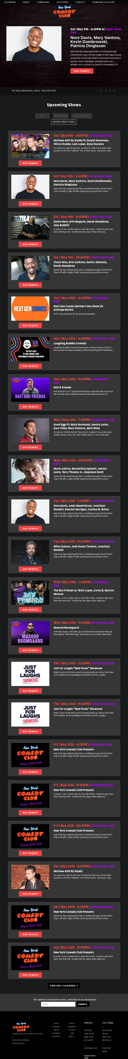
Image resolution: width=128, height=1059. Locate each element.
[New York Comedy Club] (21, 1027)
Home (56, 1023)
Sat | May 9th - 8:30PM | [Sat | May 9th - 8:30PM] (83, 217)
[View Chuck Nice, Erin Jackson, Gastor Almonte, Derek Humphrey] (30, 268)
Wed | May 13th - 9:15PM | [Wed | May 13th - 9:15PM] (84, 623)
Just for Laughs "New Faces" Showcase (78, 668)
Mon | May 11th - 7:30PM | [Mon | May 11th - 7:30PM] (84, 420)
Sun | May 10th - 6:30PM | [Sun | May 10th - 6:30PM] (84, 339)
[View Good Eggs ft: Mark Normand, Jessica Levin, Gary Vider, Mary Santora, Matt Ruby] (30, 430)
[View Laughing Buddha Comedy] (30, 349)
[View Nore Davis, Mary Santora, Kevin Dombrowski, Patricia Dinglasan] (30, 187)
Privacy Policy (18, 1043)
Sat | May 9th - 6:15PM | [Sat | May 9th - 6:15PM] (83, 176)
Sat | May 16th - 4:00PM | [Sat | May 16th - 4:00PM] (84, 866)
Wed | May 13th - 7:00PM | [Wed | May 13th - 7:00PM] (81, 583)
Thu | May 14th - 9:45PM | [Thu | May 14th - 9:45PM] (84, 704)
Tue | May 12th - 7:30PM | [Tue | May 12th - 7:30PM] (84, 501)
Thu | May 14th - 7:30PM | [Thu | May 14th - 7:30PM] (84, 663)
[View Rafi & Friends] (30, 390)
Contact (80, 2)
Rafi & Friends (62, 387)
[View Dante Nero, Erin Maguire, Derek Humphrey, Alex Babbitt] (30, 227)
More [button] (72, 1036)
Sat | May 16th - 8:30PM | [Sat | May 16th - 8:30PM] (84, 947)
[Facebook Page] (101, 90)
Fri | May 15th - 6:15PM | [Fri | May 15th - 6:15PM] (83, 744)
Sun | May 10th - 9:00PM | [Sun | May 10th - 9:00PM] (81, 380)
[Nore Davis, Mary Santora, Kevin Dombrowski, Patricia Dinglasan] (33, 43)
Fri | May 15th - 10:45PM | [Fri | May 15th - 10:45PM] (84, 826)
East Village (81, 116)
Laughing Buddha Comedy (70, 343)
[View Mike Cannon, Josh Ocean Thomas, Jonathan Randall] (30, 552)
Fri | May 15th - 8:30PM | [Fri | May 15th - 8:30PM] (83, 785)
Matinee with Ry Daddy (68, 871)
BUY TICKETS (82, 71)
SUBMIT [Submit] (83, 1004)
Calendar (9, 2)
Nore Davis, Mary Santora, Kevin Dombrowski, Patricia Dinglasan (95, 41)
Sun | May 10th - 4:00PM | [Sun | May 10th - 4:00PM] (81, 299)
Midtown (60, 116)
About (26, 2)
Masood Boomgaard (66, 627)
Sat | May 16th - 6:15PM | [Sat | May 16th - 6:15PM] (83, 907)
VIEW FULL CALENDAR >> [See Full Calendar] (64, 985)
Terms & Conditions (20, 1040)
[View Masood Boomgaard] (30, 633)
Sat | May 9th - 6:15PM (95, 31)
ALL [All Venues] (42, 116)
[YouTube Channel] (114, 90)
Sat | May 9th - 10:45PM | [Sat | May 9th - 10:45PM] (84, 257)
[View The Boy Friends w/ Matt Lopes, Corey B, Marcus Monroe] (30, 593)
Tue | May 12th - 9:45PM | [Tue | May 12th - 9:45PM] (84, 541)
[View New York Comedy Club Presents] (30, 755)
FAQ (72, 1033)
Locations (62, 2)
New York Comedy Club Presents (74, 749)
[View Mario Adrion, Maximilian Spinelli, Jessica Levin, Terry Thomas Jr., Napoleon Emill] (30, 471)
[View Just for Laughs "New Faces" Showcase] (30, 674)
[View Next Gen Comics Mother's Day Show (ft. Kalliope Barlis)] (30, 308)
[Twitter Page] (105, 90)
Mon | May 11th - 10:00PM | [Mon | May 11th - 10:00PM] (82, 462)
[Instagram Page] (109, 90)
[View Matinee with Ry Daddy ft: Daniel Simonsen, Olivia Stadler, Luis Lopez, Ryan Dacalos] (30, 146)
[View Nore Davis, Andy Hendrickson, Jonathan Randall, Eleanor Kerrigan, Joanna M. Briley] (30, 511)
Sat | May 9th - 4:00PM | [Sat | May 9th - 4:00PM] (83, 136)
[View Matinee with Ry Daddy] (30, 877)
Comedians (43, 2)
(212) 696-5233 (48, 90)
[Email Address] (58, 1004)
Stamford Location (103, 2)
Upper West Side (63, 122)
